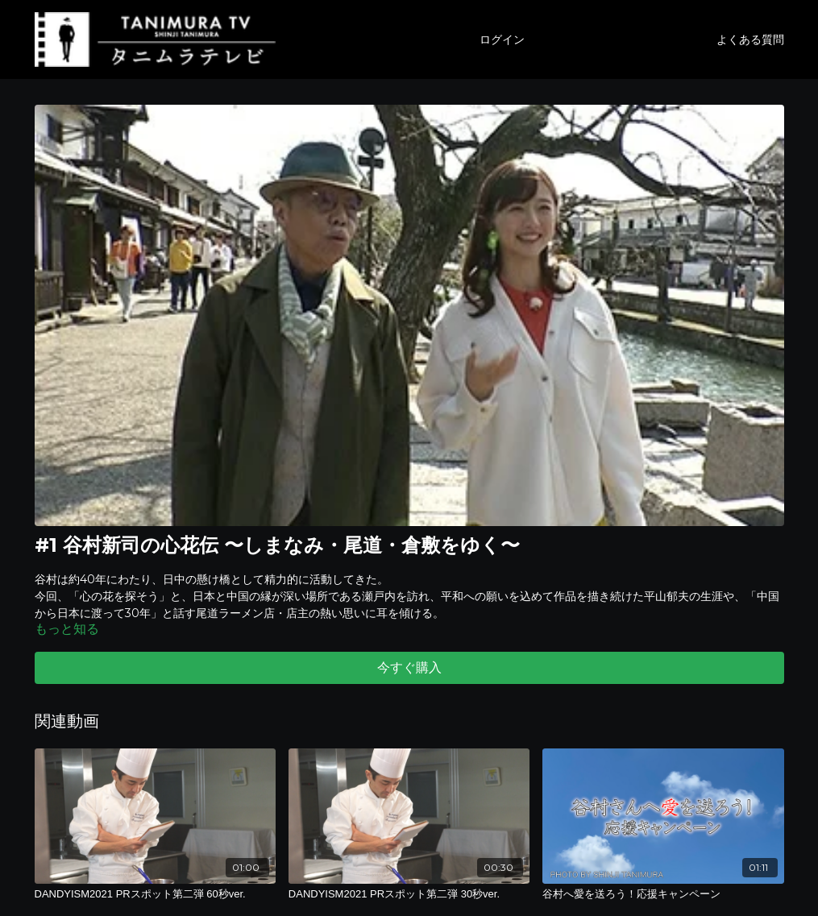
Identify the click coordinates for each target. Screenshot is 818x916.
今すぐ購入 (409, 667)
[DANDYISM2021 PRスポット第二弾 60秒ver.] (155, 894)
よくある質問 (750, 39)
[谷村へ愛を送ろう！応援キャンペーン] (662, 894)
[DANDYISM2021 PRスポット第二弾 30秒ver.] (409, 894)
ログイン (502, 39)
